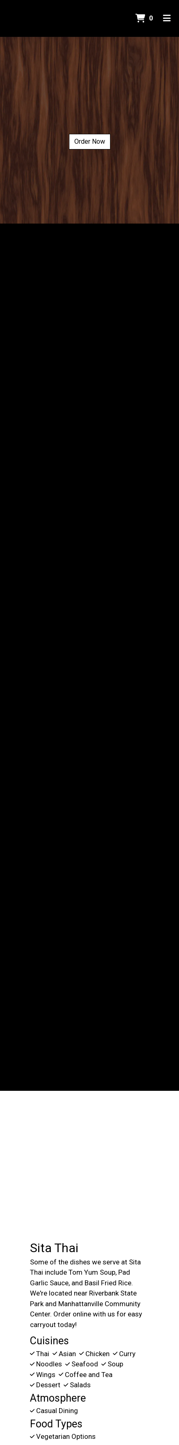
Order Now (89, 141)
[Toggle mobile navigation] (167, 18)
